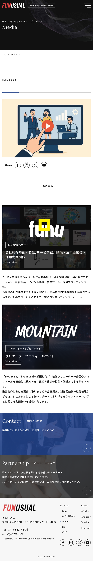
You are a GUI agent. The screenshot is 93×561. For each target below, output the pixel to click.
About (85, 505)
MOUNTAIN (68, 516)
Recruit (85, 527)
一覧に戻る (46, 186)
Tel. (15, 529)
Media (14, 54)
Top (4, 54)
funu (64, 510)
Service (64, 505)
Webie (65, 521)
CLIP (64, 532)
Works (85, 511)
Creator (86, 516)
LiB (63, 526)
